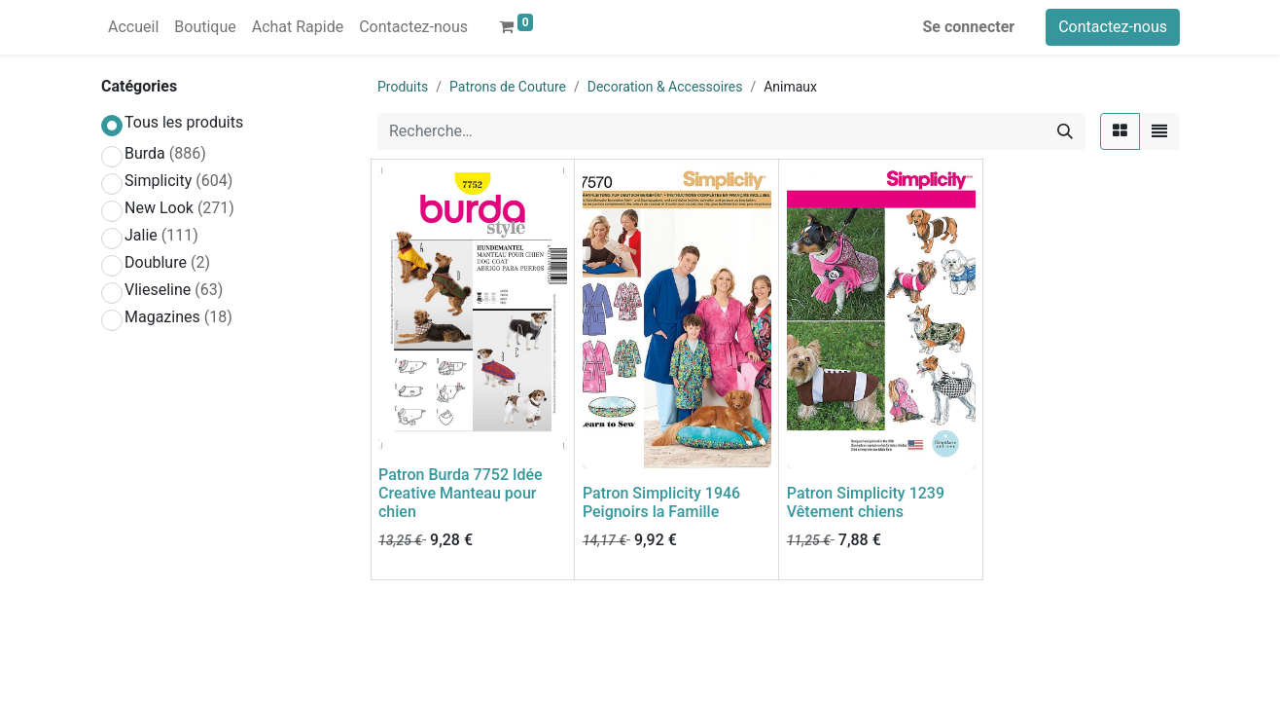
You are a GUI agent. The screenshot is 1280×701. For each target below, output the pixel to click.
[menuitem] (133, 27)
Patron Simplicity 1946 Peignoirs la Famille (661, 502)
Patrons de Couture (507, 86)
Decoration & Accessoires (665, 86)
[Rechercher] (1065, 131)
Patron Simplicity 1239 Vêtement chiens (865, 502)
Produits (402, 86)
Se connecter (969, 27)
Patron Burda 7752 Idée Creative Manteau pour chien (460, 493)
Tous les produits (183, 122)
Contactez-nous (1112, 27)
